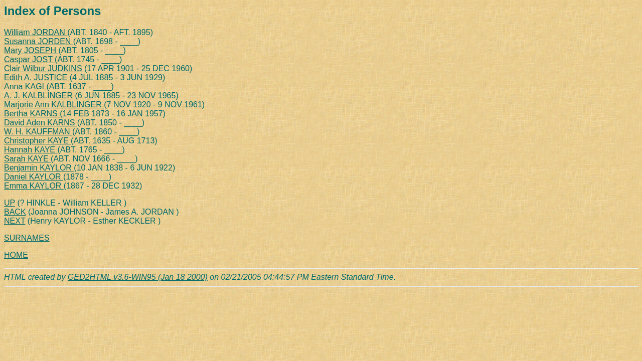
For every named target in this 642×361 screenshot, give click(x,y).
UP (9, 203)
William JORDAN (35, 32)
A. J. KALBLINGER (39, 95)
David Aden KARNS (40, 122)
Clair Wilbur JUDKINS (44, 68)
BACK (15, 212)
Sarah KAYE (27, 158)
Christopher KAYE (37, 140)
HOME (16, 255)
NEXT (14, 221)
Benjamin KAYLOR (39, 167)
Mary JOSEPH (31, 50)
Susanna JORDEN (38, 41)
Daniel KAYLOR (33, 176)
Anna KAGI (25, 86)
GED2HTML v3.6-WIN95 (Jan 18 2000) (138, 277)
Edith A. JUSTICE (37, 77)
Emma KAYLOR (34, 186)
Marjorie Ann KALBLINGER (54, 104)
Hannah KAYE (30, 149)
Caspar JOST (29, 59)
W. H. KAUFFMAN (38, 131)
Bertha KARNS (32, 113)
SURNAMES (27, 238)
